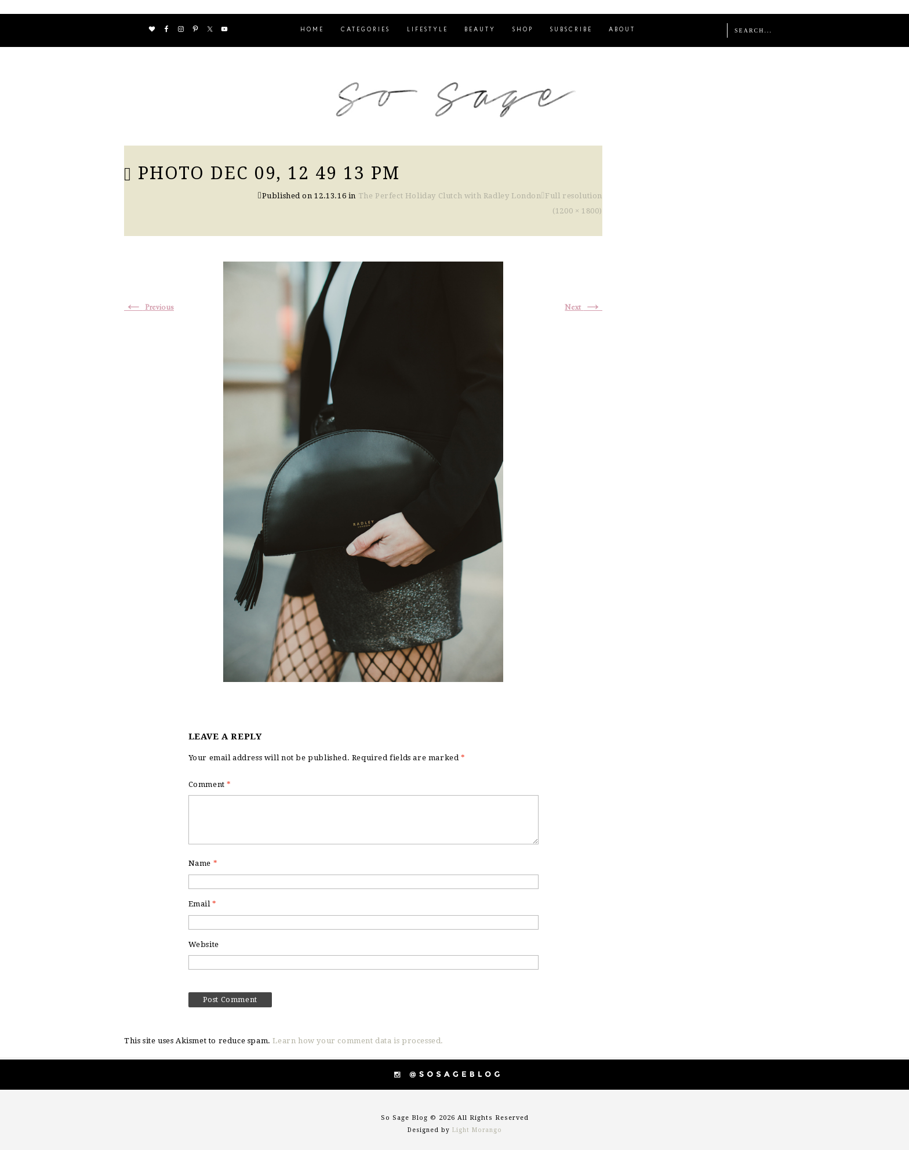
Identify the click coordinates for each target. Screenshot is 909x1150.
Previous (149, 307)
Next (583, 307)
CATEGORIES (365, 30)
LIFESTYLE (427, 30)
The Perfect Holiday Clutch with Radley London (449, 195)
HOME (312, 30)
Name (203, 863)
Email (202, 903)
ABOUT (622, 30)
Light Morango (477, 1130)
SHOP (522, 30)
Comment (209, 784)
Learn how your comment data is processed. (357, 1040)
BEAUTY (480, 30)
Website (203, 944)
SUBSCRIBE (571, 30)
